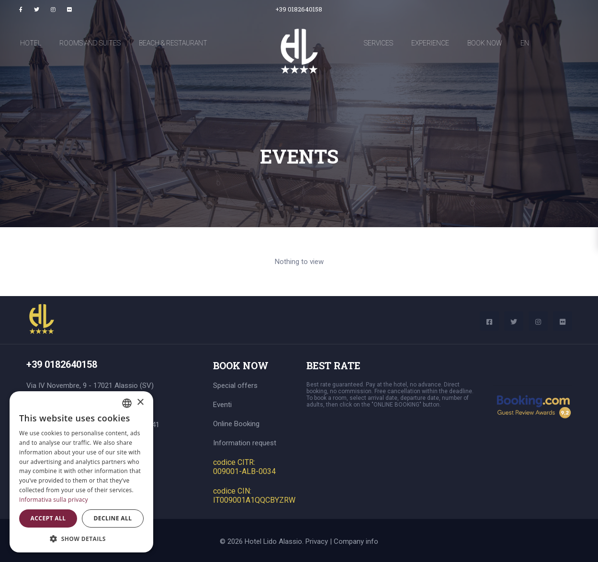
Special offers (235, 385)
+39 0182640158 (298, 9)
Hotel (30, 43)
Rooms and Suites (90, 43)
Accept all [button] (48, 518)
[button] (81, 538)
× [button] (140, 402)
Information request (244, 443)
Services (378, 43)
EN (524, 43)
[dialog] (81, 471)
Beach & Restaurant (173, 43)
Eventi (222, 404)
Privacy (316, 541)
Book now (484, 43)
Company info (356, 541)
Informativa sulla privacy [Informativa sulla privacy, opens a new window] (53, 500)
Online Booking (236, 423)
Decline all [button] (113, 518)
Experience (430, 43)
